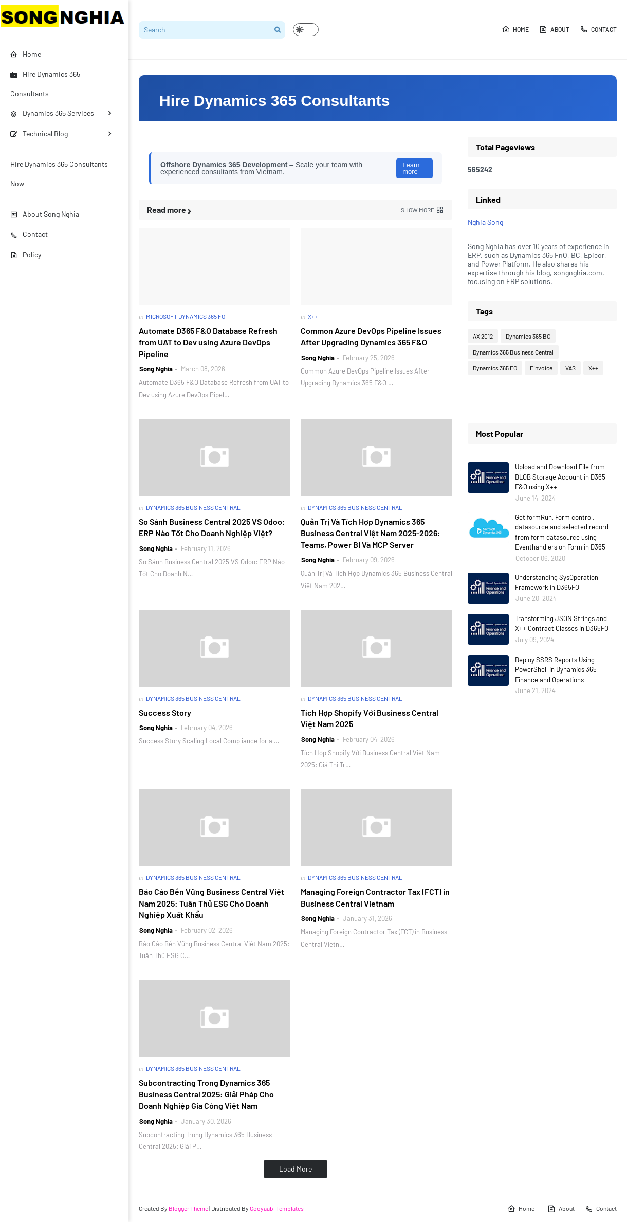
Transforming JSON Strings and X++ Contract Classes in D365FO (561, 623)
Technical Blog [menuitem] (39, 133)
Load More (295, 1168)
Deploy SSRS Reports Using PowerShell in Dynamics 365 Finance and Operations (556, 670)
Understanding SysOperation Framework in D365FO (556, 582)
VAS (570, 367)
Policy (25, 254)
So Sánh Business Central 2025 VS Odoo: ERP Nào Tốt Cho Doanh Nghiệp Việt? (212, 527)
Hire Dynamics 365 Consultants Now (59, 174)
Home (515, 29)
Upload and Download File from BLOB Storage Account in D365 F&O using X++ (560, 477)
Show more (417, 210)
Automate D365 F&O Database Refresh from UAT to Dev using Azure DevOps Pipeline (208, 342)
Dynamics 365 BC (528, 336)
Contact (29, 233)
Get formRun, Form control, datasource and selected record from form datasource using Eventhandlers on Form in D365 (561, 532)
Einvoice (541, 367)
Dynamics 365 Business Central (513, 352)
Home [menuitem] (25, 53)
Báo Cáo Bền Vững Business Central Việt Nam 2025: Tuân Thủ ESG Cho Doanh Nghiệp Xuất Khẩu (211, 903)
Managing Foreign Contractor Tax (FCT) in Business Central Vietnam (375, 897)
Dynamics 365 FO (495, 367)
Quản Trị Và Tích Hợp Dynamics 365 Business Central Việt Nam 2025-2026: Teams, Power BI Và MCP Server (370, 533)
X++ (593, 367)
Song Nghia (156, 369)
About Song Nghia (44, 213)
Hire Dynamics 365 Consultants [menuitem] (45, 83)
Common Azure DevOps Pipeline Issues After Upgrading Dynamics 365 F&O (371, 336)
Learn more (410, 168)
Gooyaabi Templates (277, 1208)
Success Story (165, 712)
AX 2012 (483, 336)
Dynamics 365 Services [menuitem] (52, 113)
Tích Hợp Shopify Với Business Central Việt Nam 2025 (369, 718)
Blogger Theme (188, 1208)
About (554, 29)
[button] (306, 29)
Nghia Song (485, 222)
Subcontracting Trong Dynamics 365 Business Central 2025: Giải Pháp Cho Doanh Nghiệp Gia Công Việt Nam (206, 1093)
